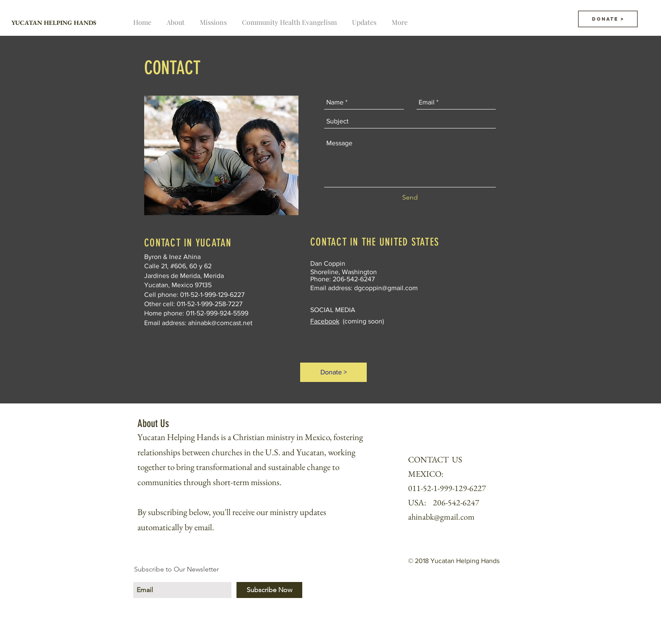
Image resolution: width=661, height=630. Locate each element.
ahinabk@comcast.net (220, 322)
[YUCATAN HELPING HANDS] (81, 22)
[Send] (410, 197)
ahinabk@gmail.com (441, 516)
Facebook (324, 321)
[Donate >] (608, 19)
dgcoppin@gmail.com (386, 287)
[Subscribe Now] (269, 590)
